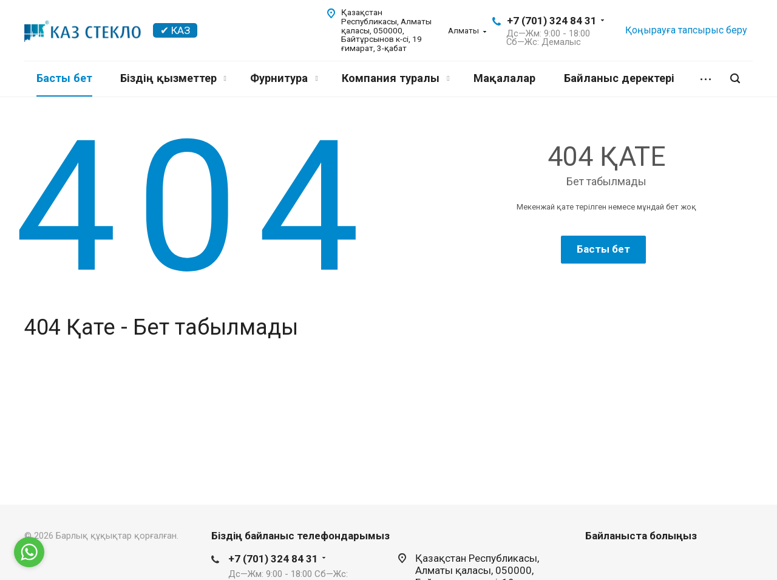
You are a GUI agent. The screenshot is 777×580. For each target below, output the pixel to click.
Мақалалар (504, 78)
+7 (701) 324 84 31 (552, 21)
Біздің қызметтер (173, 78)
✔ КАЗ (175, 30)
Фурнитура (283, 78)
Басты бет (64, 78)
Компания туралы (395, 78)
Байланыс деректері (619, 78)
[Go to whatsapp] (29, 552)
